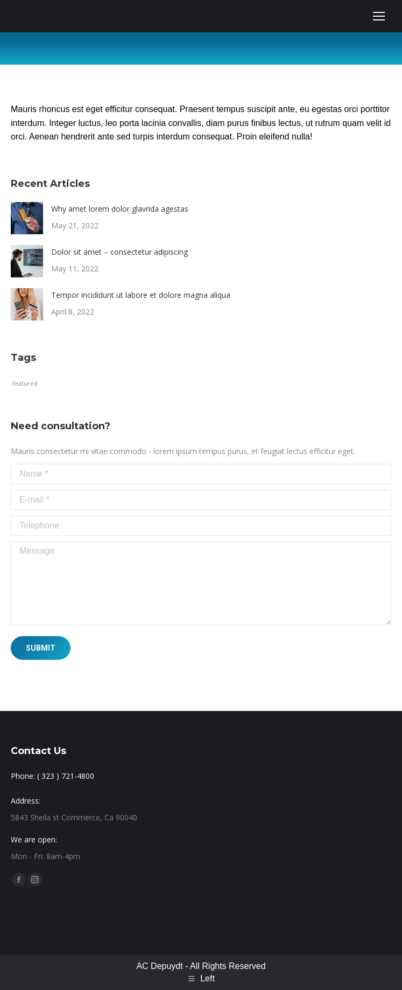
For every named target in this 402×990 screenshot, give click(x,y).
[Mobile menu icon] (378, 16)
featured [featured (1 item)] (25, 383)
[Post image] (27, 218)
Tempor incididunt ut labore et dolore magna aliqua (140, 295)
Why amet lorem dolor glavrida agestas (119, 209)
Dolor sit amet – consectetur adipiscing (119, 252)
